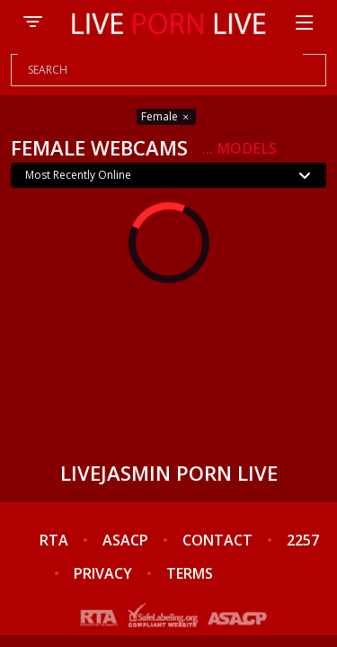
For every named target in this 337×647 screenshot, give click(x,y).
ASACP (125, 540)
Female (166, 116)
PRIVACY (103, 573)
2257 (303, 540)
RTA (54, 540)
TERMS (189, 573)
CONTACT (217, 540)
